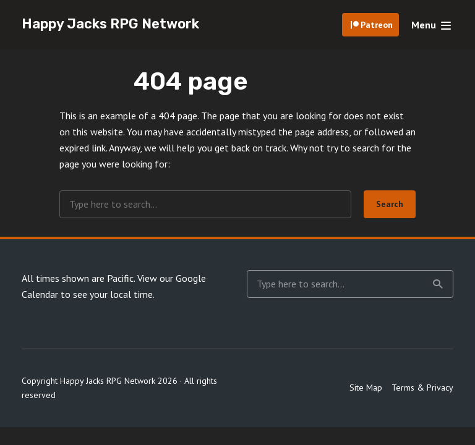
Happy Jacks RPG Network (110, 23)
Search (389, 204)
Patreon (377, 24)
